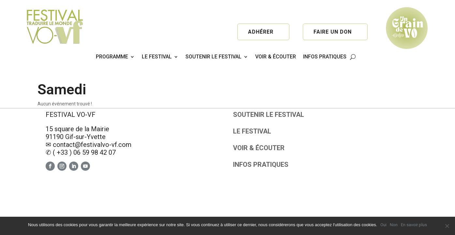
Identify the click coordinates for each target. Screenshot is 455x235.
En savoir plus (414, 224)
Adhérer (260, 32)
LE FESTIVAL (157, 57)
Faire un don (332, 32)
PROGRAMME (112, 57)
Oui (383, 224)
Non (394, 224)
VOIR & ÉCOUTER (275, 57)
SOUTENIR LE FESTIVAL (213, 57)
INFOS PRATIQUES (324, 57)
